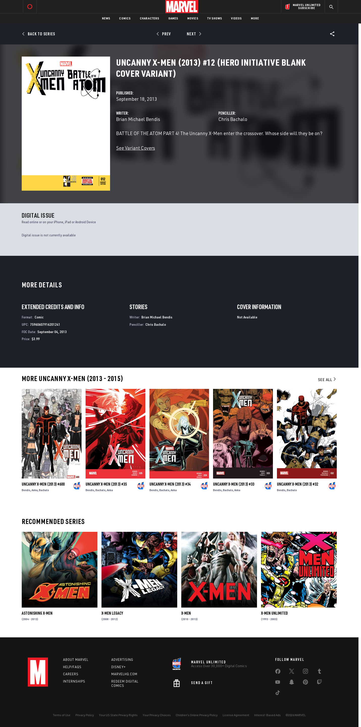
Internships (74, 681)
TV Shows (214, 18)
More (255, 18)
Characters (149, 18)
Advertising (122, 660)
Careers (71, 674)
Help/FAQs (72, 667)
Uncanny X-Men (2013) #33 (233, 484)
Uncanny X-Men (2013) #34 (170, 484)
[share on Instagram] (305, 672)
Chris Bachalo (232, 119)
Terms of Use (61, 715)
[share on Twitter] (291, 672)
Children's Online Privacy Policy (197, 715)
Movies (192, 18)
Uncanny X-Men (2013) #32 (297, 484)
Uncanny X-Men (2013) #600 (43, 484)
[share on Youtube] (277, 683)
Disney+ (118, 667)
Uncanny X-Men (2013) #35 (106, 484)
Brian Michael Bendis (138, 119)
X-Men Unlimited (274, 613)
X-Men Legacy (112, 613)
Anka (35, 490)
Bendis (26, 490)
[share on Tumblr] (319, 672)
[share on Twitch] (319, 683)
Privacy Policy (84, 715)
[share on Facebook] (277, 672)
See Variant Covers (135, 148)
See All (327, 379)
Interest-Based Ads (267, 715)
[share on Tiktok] (277, 693)
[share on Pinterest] (305, 683)
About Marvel (75, 660)
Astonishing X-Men (37, 613)
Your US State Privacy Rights (118, 715)
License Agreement (236, 715)
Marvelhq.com (124, 674)
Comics (125, 18)
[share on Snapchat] (291, 683)
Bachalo (44, 490)
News (106, 18)
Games (173, 18)
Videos (236, 18)
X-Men (186, 613)
